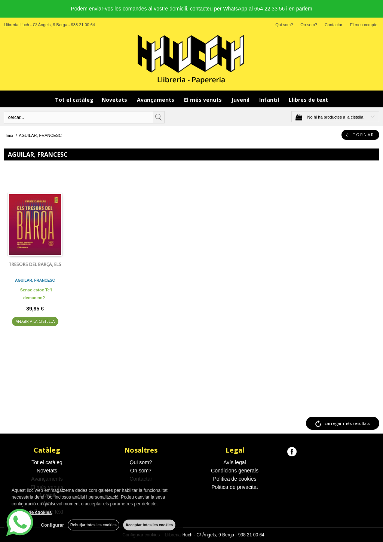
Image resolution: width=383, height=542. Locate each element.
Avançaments (156, 99)
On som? (308, 24)
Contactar (334, 24)
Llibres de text (308, 99)
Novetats (115, 99)
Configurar (52, 525)
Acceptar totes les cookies (149, 525)
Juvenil (241, 99)
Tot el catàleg (74, 99)
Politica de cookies (235, 479)
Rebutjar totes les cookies (93, 525)
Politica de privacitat (234, 487)
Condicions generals (234, 471)
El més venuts (203, 99)
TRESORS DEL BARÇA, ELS (35, 264)
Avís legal (234, 462)
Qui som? (284, 24)
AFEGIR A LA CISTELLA (35, 321)
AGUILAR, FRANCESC (35, 280)
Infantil (270, 99)
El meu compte (363, 24)
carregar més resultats (347, 423)
